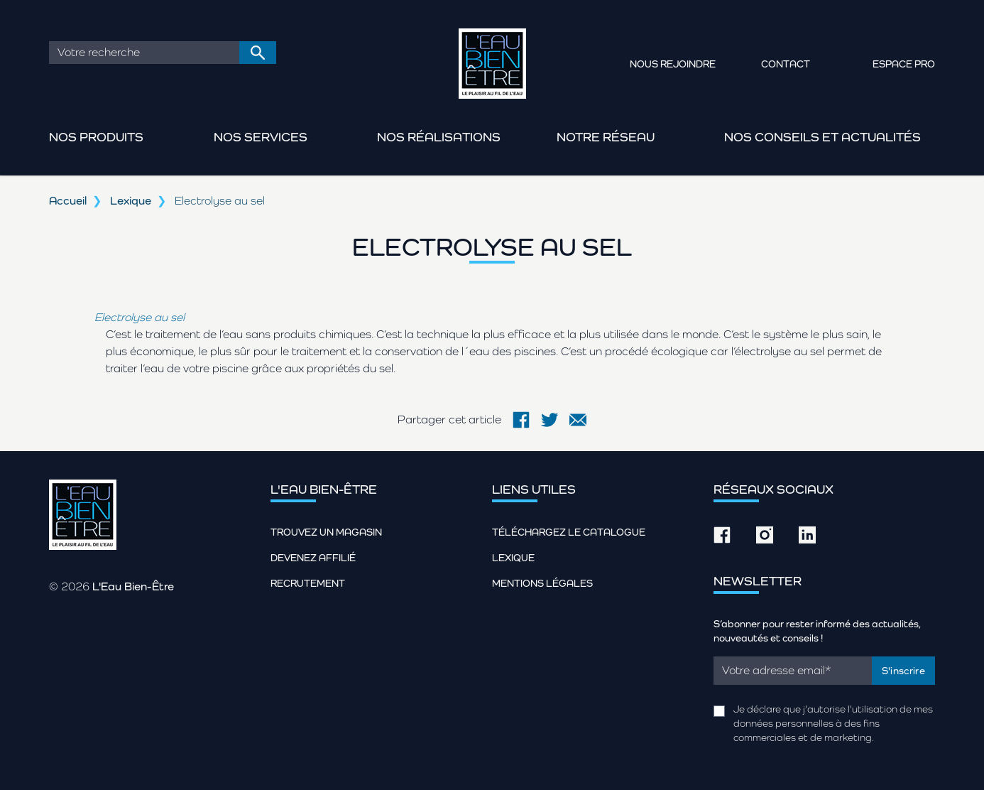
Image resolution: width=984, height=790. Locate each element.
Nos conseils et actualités (822, 136)
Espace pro (904, 64)
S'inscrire (904, 670)
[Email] (793, 670)
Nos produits (96, 136)
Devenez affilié (313, 557)
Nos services (260, 136)
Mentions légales (542, 583)
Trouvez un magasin (326, 532)
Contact (785, 64)
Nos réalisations (439, 136)
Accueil (68, 200)
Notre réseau (606, 136)
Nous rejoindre (673, 64)
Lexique (130, 200)
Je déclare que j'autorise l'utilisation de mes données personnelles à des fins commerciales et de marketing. (833, 723)
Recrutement (307, 583)
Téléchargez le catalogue (568, 532)
